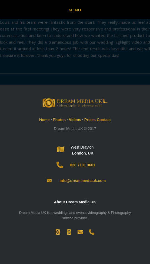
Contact (104, 120)
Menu (75, 9)
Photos (59, 120)
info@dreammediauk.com (83, 181)
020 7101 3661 (82, 165)
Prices (90, 120)
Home (44, 120)
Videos (75, 120)
